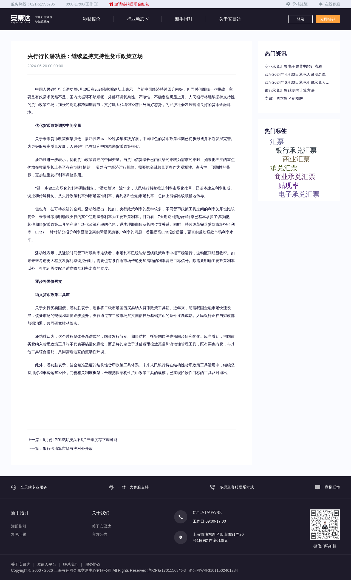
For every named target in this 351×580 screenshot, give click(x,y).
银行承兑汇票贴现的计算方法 (290, 90)
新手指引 (184, 19)
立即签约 (328, 19)
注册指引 (18, 526)
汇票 (277, 141)
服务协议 (93, 564)
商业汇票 (296, 159)
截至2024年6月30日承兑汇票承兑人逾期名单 (299, 82)
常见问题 (18, 534)
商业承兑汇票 (294, 176)
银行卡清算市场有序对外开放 (68, 448)
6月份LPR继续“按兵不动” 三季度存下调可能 (80, 439)
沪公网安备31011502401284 (213, 570)
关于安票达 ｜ (23, 564)
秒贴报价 (91, 19)
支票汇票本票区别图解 (284, 98)
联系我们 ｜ (73, 564)
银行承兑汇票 (296, 150)
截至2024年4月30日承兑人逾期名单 (295, 74)
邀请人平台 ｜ (49, 564)
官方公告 (99, 534)
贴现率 (288, 185)
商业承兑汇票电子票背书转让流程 (293, 66)
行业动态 (137, 19)
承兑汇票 (284, 167)
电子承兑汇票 (298, 194)
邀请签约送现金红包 (129, 4)
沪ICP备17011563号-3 (166, 570)
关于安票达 (230, 19)
